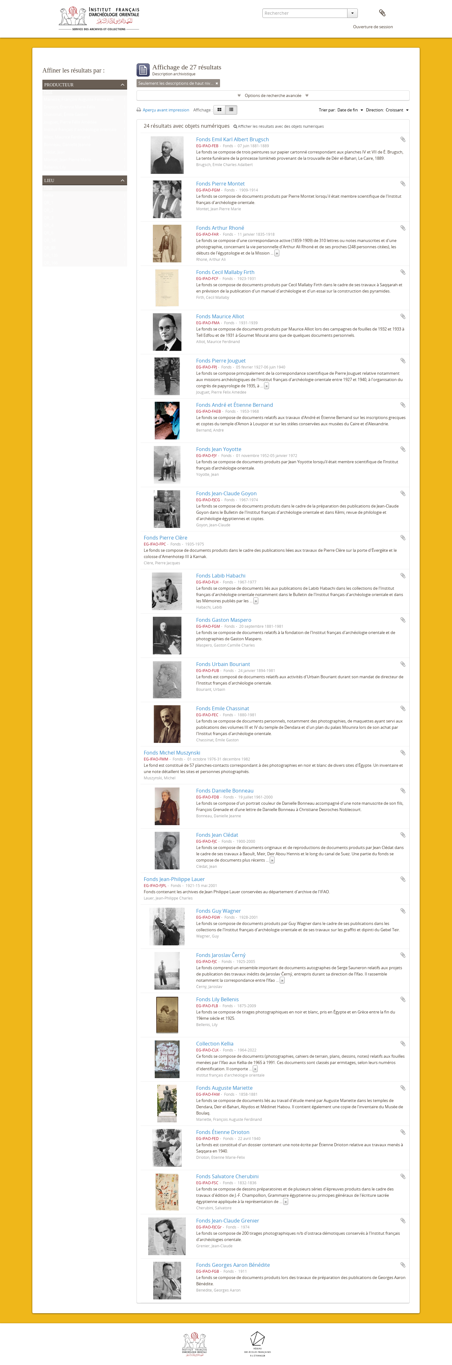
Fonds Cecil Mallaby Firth (225, 272)
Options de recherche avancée (273, 95)
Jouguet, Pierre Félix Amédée (70, 123)
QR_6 (48, 234)
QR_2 (48, 211)
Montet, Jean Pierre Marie (67, 161)
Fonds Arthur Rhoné (220, 227)
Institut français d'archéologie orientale (80, 131)
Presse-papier (382, 13)
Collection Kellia (215, 1043)
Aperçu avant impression (163, 110)
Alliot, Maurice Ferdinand (67, 138)
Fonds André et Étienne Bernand (234, 404)
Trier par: (327, 110)
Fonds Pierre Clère (165, 537)
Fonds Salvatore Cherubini (227, 1176)
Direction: (375, 110)
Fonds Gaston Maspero (223, 619)
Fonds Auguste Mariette (224, 1087)
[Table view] (231, 110)
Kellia (48, 196)
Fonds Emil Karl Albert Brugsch (232, 139)
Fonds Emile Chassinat (222, 708)
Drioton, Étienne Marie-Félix (69, 108)
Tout (48, 93)
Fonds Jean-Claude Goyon (226, 493)
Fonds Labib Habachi (220, 575)
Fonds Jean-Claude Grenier (227, 1220)
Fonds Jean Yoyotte (218, 449)
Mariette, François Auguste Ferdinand (79, 101)
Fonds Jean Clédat (217, 834)
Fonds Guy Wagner (218, 910)
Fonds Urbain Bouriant (223, 664)
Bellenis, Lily (55, 168)
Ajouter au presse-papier (403, 139)
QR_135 (51, 257)
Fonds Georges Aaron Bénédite (233, 1264)
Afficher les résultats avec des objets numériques (279, 126)
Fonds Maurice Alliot (220, 316)
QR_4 (48, 226)
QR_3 (48, 219)
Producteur (58, 84)
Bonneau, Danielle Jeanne (67, 146)
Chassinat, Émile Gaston (66, 116)
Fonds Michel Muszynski (172, 752)
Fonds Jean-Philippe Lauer (174, 879)
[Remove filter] (217, 83)
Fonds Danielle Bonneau (225, 790)
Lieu (49, 179)
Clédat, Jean (54, 153)
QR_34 (50, 242)
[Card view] (219, 110)
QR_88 (50, 249)
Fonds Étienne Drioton (223, 1132)
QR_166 (51, 264)
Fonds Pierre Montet (220, 183)
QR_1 (48, 204)
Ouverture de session (373, 27)
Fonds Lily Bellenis (217, 999)
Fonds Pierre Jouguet (221, 360)
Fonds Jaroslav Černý (220, 955)
